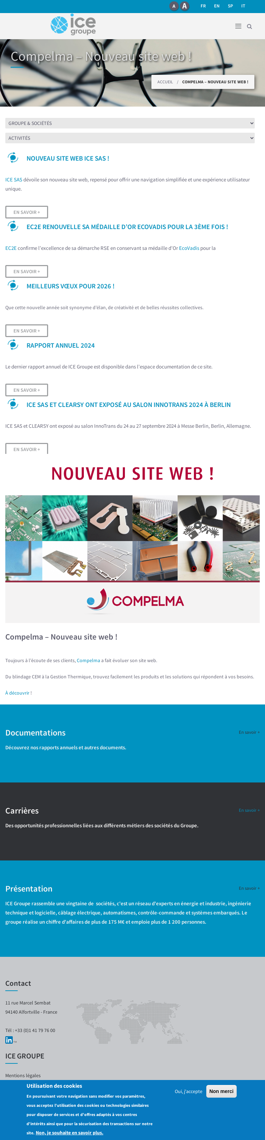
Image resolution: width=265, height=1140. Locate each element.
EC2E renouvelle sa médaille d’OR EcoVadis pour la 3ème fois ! (127, 226)
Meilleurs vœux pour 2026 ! (71, 286)
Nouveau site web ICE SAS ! (68, 158)
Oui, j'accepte (188, 1091)
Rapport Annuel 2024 (61, 345)
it (243, 6)
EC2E (11, 248)
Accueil (165, 81)
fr (203, 6)
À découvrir (17, 693)
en (217, 6)
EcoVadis (189, 248)
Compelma (88, 660)
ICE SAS (13, 179)
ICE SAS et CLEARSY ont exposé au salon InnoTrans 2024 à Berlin (129, 404)
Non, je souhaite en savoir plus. (69, 1132)
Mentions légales (23, 1075)
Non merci (221, 1091)
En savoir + (26, 212)
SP (230, 6)
